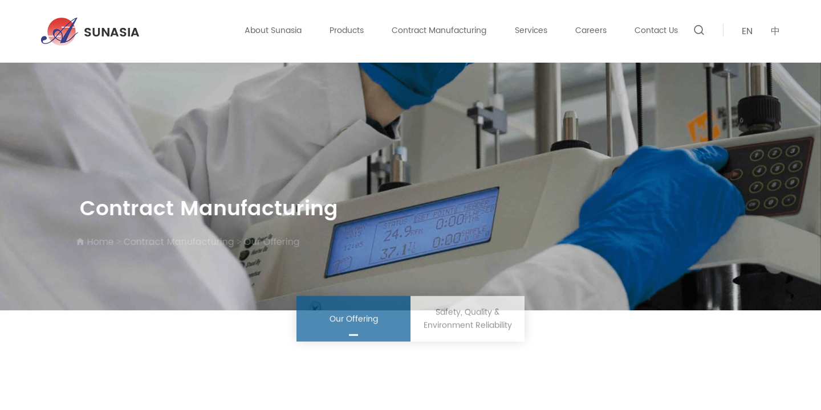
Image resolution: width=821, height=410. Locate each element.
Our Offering (270, 242)
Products (347, 30)
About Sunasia (273, 30)
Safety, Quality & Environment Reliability (468, 320)
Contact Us (656, 30)
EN (747, 31)
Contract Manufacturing (439, 30)
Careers (591, 30)
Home (99, 242)
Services (531, 30)
